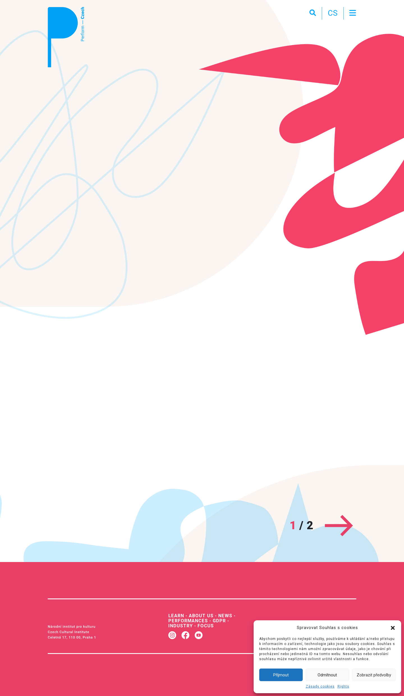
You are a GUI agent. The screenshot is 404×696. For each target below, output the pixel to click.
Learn (176, 615)
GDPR (219, 620)
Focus (206, 625)
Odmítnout (327, 674)
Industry (180, 625)
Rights (343, 686)
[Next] (339, 525)
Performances (188, 620)
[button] (393, 627)
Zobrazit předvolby (374, 674)
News (225, 615)
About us (201, 615)
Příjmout (281, 674)
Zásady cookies (320, 686)
